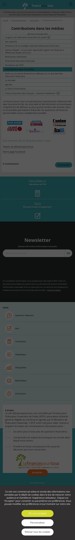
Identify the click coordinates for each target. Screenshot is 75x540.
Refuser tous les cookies (37, 531)
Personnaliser (37, 522)
